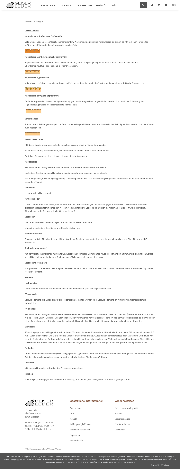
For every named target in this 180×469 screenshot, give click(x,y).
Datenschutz (75, 408)
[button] (152, 5)
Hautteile (119, 413)
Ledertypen (120, 429)
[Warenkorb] (170, 5)
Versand (58, 449)
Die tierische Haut (123, 424)
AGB (72, 413)
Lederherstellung (122, 419)
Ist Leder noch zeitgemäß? (127, 408)
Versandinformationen (80, 429)
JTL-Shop (165, 465)
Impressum (75, 435)
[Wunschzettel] (159, 5)
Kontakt (73, 419)
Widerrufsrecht (76, 440)
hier (99, 456)
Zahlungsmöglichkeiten (80, 424)
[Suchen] (124, 5)
